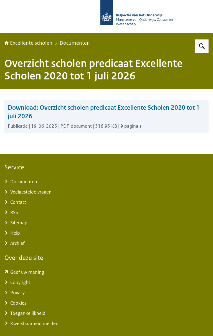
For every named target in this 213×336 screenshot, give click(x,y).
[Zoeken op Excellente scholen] (202, 46)
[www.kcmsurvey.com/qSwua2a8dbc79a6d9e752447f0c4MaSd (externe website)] (106, 272)
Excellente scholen (28, 43)
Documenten (75, 43)
